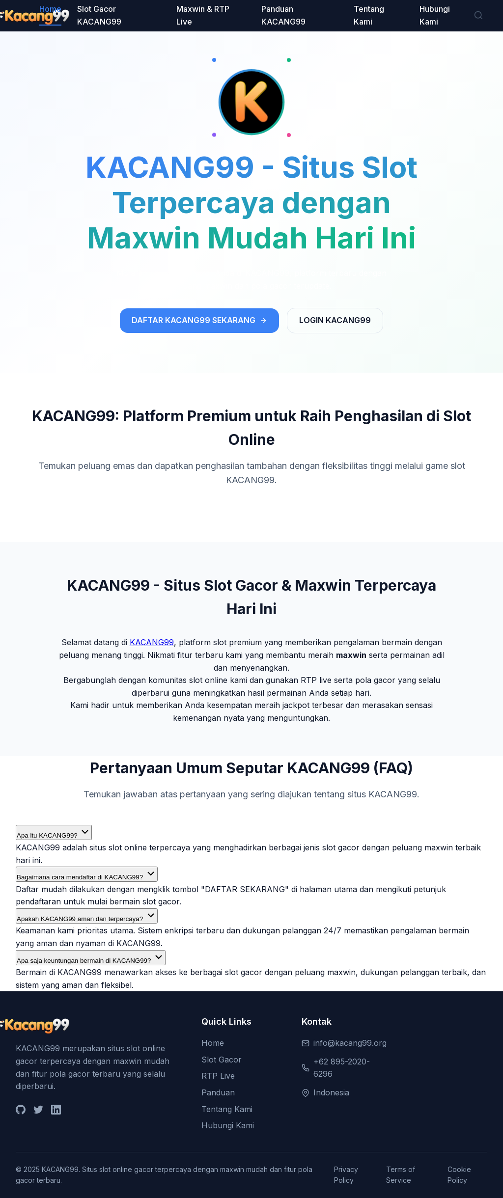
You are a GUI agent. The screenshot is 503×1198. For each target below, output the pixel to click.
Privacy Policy (346, 1174)
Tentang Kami (226, 1109)
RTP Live (218, 1076)
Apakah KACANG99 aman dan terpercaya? (87, 916)
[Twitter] (38, 1111)
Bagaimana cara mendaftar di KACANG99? (87, 874)
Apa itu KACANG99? (54, 832)
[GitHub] (21, 1111)
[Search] (478, 16)
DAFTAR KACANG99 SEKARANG (199, 320)
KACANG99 (152, 642)
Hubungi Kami (227, 1125)
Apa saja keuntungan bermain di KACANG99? (91, 957)
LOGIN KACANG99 (335, 320)
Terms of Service (400, 1174)
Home (50, 9)
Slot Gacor (221, 1059)
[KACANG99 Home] (27, 16)
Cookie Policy (459, 1174)
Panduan (218, 1092)
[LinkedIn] (56, 1111)
